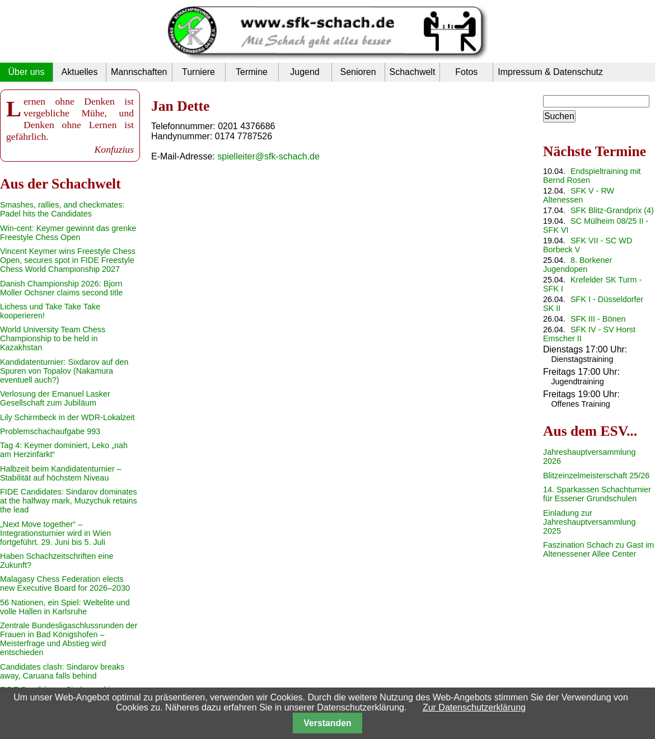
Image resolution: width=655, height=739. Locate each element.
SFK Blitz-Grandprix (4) (612, 210)
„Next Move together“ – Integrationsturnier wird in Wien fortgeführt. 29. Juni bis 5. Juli (55, 533)
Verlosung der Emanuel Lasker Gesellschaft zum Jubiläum (55, 398)
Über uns (26, 72)
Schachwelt (413, 72)
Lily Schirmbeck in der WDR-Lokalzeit (67, 417)
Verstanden (327, 723)
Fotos (466, 72)
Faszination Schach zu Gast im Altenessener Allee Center (598, 549)
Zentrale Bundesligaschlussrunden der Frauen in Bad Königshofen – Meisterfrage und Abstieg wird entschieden (69, 639)
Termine (252, 72)
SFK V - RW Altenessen (578, 195)
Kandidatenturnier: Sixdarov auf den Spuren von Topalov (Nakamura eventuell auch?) (64, 370)
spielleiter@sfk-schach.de (268, 156)
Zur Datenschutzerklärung (474, 707)
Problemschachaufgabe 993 (50, 431)
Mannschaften (139, 72)
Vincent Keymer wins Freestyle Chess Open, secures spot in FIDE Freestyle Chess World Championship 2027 (67, 260)
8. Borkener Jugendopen (577, 265)
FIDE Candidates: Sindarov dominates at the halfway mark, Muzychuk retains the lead (68, 500)
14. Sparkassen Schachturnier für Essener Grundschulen (597, 494)
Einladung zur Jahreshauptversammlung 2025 (589, 522)
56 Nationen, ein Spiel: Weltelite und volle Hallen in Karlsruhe (65, 607)
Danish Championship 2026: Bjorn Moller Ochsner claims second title (61, 288)
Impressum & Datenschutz (550, 72)
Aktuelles (80, 72)
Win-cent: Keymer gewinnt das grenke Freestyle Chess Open (68, 233)
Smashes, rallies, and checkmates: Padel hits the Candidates (62, 209)
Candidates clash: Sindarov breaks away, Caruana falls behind (62, 671)
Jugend (305, 72)
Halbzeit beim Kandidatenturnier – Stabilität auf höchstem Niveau (60, 473)
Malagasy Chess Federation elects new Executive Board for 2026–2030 (65, 583)
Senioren (358, 72)
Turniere (198, 72)
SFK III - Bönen (597, 318)
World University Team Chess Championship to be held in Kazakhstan (52, 338)
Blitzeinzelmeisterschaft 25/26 (596, 475)
